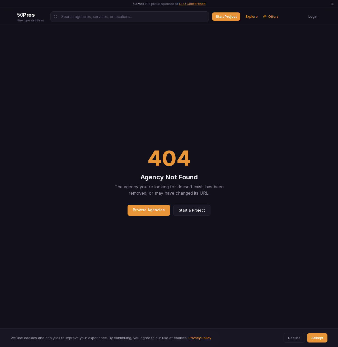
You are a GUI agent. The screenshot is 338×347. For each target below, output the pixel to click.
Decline (294, 338)
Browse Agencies (149, 210)
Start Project (226, 16)
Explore (252, 16)
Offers (271, 16)
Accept (317, 338)
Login (312, 16)
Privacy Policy (200, 338)
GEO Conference (192, 4)
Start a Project (192, 210)
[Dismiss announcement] (332, 4)
